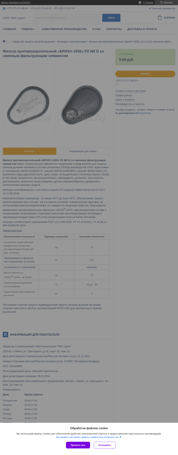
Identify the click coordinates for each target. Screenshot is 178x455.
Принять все (78, 445)
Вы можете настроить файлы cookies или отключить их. (87, 437)
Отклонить (104, 445)
